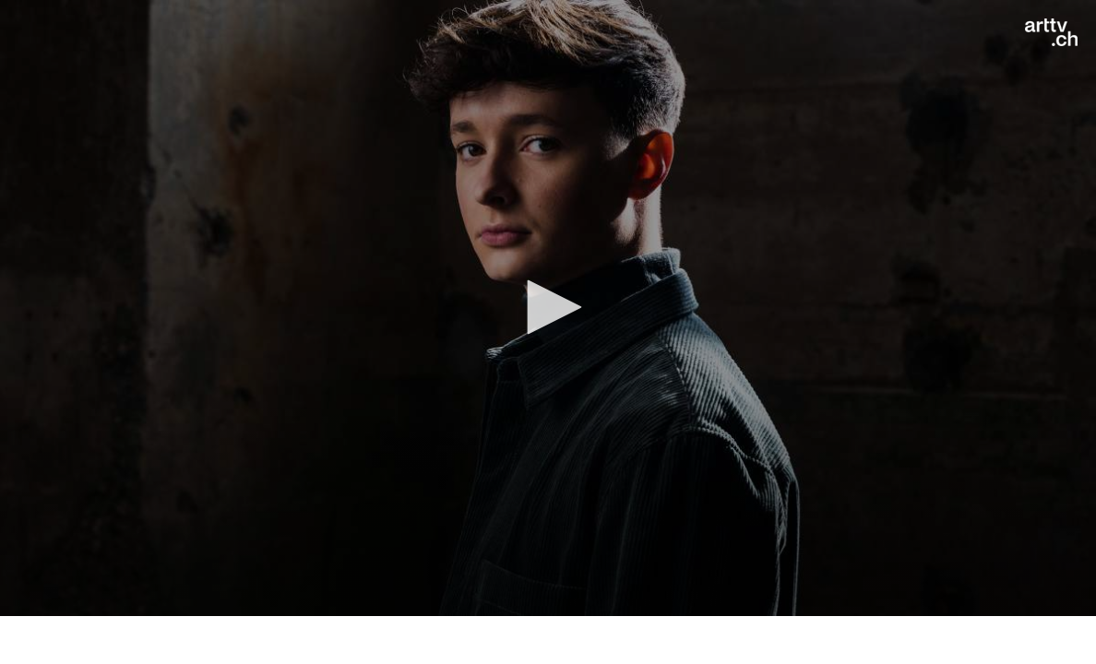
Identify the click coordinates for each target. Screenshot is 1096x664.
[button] (548, 307)
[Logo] (1051, 32)
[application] (548, 308)
